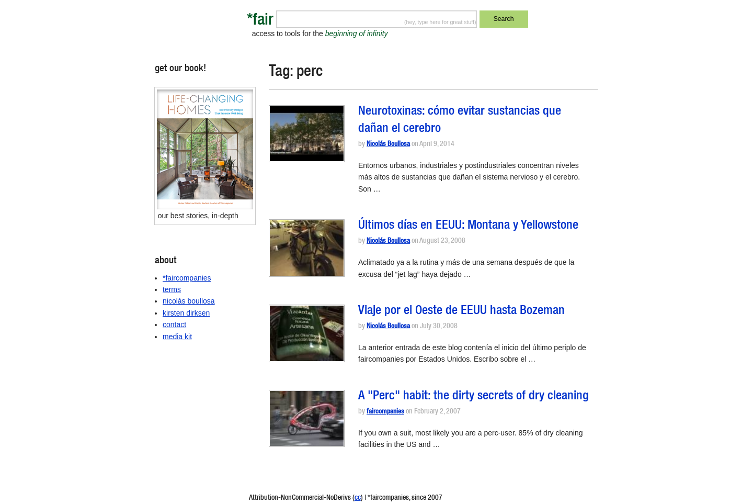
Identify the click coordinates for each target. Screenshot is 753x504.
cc (358, 498)
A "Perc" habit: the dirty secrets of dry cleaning (473, 396)
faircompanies (385, 412)
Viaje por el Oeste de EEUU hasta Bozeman (461, 311)
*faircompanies (187, 278)
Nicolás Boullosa (388, 144)
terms (172, 289)
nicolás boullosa (189, 301)
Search (504, 19)
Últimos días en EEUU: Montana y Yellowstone (468, 226)
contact (174, 324)
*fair (260, 21)
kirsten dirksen (186, 313)
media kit (177, 336)
